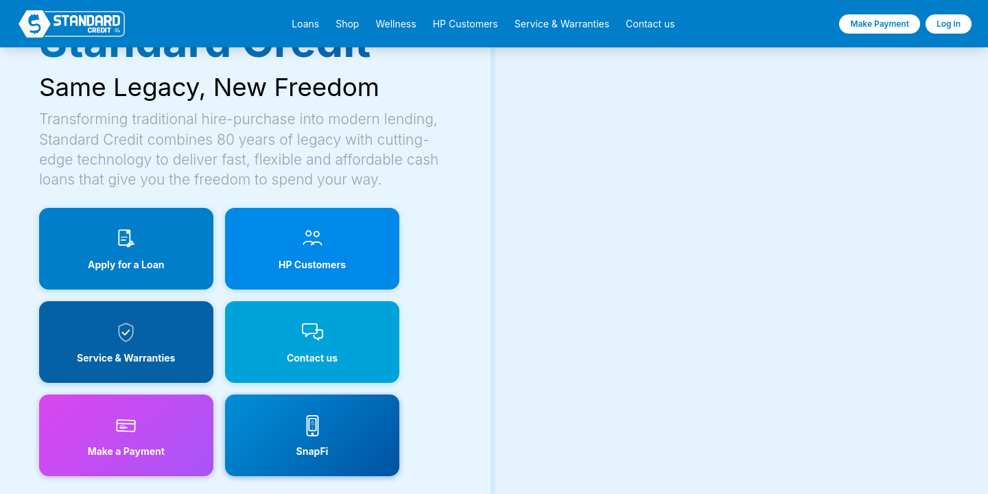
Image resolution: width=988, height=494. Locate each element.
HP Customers (465, 24)
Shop (347, 24)
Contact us (650, 24)
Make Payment (879, 24)
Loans (305, 24)
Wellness (395, 24)
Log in (949, 24)
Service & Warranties (562, 24)
